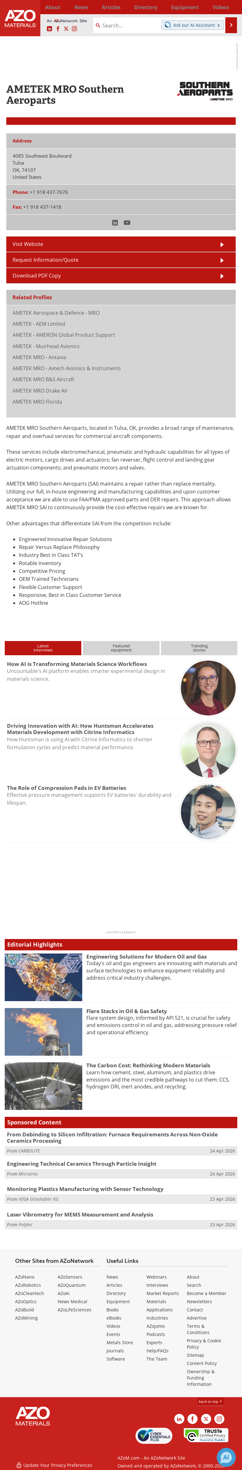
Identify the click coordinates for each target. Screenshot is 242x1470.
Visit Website (28, 244)
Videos (113, 1326)
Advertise (197, 1318)
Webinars (157, 1277)
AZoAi (64, 1293)
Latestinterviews (43, 648)
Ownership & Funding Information (201, 1377)
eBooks (114, 1318)
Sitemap (195, 1355)
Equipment (118, 1301)
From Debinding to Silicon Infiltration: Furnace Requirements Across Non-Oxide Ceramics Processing (112, 1137)
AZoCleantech (29, 1293)
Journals (115, 1351)
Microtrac (28, 1174)
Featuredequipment (121, 648)
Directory (115, 7)
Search (194, 1285)
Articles (114, 1285)
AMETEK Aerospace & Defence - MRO (56, 312)
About (193, 1277)
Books (113, 1310)
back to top (211, 1401)
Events (113, 1334)
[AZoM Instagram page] (74, 29)
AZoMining (26, 1318)
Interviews (157, 1285)
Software (116, 1359)
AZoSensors (70, 1277)
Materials (156, 1301)
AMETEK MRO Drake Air (40, 390)
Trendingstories (199, 648)
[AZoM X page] (66, 29)
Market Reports (163, 1293)
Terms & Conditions (198, 1329)
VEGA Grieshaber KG (38, 1199)
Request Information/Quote (45, 259)
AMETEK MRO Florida (37, 401)
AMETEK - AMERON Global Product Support (64, 334)
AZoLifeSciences (74, 1310)
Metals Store (120, 1342)
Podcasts (156, 1334)
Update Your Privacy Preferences (54, 1462)
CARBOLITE (29, 1151)
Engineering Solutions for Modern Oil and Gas (146, 956)
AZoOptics (26, 1301)
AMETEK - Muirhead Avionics (46, 346)
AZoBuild (24, 1310)
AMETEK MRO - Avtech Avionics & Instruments (67, 368)
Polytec (25, 1225)
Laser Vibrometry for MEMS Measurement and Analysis (80, 1214)
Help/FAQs (158, 1351)
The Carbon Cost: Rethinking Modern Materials (148, 1065)
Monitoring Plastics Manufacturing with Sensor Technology (85, 1189)
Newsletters (199, 1301)
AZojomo (156, 1326)
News (112, 1277)
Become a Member (207, 1293)
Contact (195, 1310)
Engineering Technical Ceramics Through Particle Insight (81, 1163)
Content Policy (202, 1363)
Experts (154, 1342)
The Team (157, 1359)
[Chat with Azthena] (226, 1457)
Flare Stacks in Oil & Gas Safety (126, 1011)
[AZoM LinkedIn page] (49, 29)
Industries (157, 1318)
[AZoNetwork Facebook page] (57, 29)
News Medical (72, 1301)
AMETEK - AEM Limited (39, 323)
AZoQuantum (72, 1285)
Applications (160, 1310)
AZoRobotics (28, 1285)
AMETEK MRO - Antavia (39, 357)
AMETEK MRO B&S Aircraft (43, 379)
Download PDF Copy (37, 275)
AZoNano (24, 1277)
